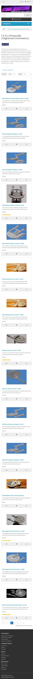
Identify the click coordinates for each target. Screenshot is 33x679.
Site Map (3, 649)
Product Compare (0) (7, 70)
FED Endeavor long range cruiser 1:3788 (15, 98)
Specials (3, 659)
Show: (20, 74)
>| (23, 623)
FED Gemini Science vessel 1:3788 (13, 243)
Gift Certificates (5, 655)
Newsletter (4, 669)
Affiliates (3, 657)
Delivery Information (6, 637)
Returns (3, 647)
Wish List (3, 667)
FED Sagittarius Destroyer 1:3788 (13, 569)
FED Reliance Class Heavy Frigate (13, 495)
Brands (3, 654)
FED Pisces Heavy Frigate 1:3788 (12, 460)
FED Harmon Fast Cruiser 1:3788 (12, 315)
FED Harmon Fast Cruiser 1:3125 (12, 279)
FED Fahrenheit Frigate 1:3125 (12, 134)
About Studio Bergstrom (7, 636)
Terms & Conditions (6, 641)
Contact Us (4, 645)
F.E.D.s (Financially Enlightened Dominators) (19, 29)
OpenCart (10, 675)
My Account (4, 664)
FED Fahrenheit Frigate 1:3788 (12, 169)
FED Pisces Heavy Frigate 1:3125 (12, 424)
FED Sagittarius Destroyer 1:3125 (13, 531)
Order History (4, 665)
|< (3, 623)
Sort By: (4, 74)
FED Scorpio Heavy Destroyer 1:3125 (14, 605)
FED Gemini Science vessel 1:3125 (13, 205)
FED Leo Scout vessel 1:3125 (11, 350)
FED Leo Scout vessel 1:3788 (11, 388)
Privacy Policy (4, 639)
